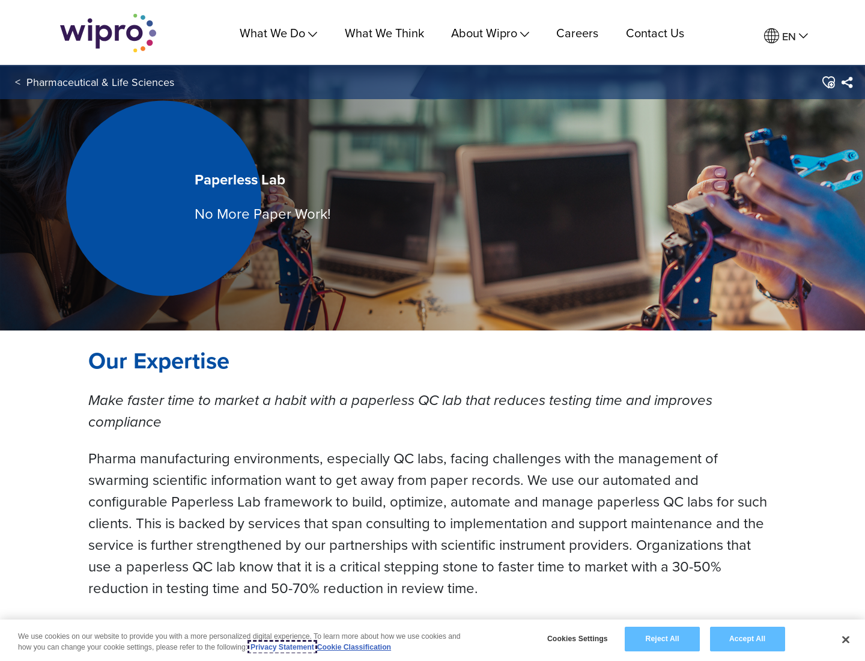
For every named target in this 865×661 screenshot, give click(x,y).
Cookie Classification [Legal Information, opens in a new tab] (354, 647)
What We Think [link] (384, 32)
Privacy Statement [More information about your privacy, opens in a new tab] (282, 647)
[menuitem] (786, 36)
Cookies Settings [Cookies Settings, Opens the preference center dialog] (577, 639)
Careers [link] (577, 32)
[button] (828, 84)
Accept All (747, 639)
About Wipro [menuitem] (490, 32)
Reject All (662, 639)
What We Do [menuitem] (278, 32)
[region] (432, 640)
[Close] (846, 639)
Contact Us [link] (655, 32)
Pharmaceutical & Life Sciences (100, 83)
